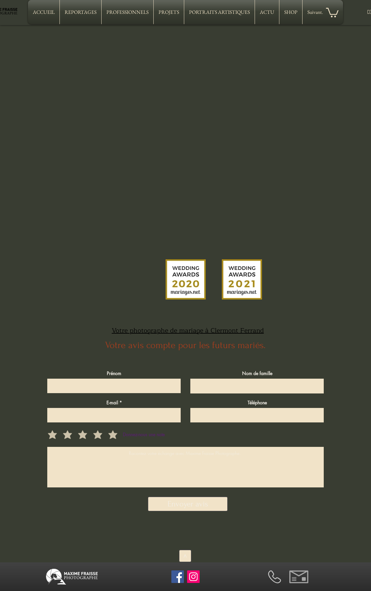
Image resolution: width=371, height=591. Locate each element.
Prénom (114, 373)
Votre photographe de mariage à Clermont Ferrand (188, 330)
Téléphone (257, 403)
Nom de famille (257, 373)
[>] (185, 555)
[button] (332, 12)
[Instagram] (193, 576)
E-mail (112, 403)
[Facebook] (177, 576)
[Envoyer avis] (188, 504)
